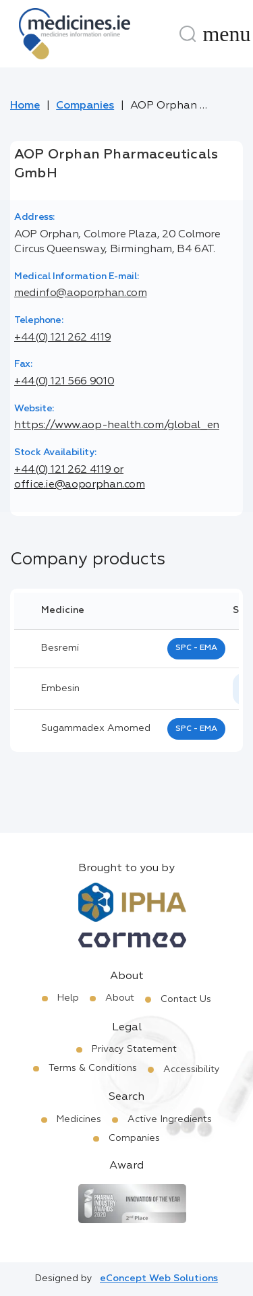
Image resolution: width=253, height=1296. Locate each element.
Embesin (60, 688)
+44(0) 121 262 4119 (62, 337)
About (119, 998)
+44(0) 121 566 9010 (64, 381)
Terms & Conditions (93, 1068)
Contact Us (186, 999)
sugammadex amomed (95, 728)
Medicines (79, 1119)
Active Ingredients (170, 1119)
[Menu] (226, 34)
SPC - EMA (196, 648)
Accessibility (191, 1069)
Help (68, 998)
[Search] (187, 34)
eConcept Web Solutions (159, 1278)
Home (25, 105)
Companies (85, 105)
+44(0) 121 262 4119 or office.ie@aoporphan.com (79, 477)
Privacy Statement (134, 1049)
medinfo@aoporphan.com (80, 293)
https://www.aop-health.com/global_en (116, 425)
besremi (60, 648)
